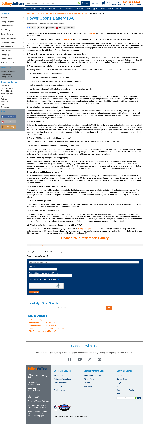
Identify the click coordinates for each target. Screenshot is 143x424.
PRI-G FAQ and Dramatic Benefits (42, 325)
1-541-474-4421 (34, 391)
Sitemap (86, 383)
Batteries (24, 9)
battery (37, 245)
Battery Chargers (7, 22)
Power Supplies (92, 9)
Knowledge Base (42, 13)
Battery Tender (6, 77)
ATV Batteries (6, 74)
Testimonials (5, 107)
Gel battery (67, 39)
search (85, 3)
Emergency (52, 9)
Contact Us (5, 86)
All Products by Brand (9, 63)
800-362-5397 (131, 2)
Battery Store (31, 13)
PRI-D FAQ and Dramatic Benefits (42, 322)
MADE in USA (6, 50)
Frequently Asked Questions (58, 13)
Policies (4, 99)
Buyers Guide (122, 379)
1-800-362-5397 (34, 384)
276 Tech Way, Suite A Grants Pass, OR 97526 (37, 406)
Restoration (69, 9)
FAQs (119, 383)
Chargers (33, 9)
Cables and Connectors (9, 42)
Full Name (33, 267)
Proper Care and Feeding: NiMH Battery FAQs (47, 328)
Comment (34, 292)
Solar (60, 9)
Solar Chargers (6, 30)
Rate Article (33, 280)
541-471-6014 (33, 397)
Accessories (80, 9)
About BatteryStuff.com (92, 375)
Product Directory (7, 91)
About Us (4, 102)
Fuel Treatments (7, 46)
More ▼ (110, 9)
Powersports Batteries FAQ (78, 13)
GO (109, 308)
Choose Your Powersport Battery (85, 238)
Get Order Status (7, 88)
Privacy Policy (89, 379)
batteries (91, 33)
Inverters (42, 9)
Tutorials (119, 9)
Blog (2, 104)
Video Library (122, 386)
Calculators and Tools (125, 390)
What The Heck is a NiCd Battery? (42, 331)
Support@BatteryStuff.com (38, 401)
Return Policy (59, 375)
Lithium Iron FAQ (35, 320)
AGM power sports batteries (89, 229)
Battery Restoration (8, 34)
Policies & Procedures (62, 379)
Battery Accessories (8, 38)
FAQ (40, 245)
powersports (45, 245)
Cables (102, 9)
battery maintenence (55, 245)
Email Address (43, 273)
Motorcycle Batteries (8, 71)
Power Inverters (7, 26)
